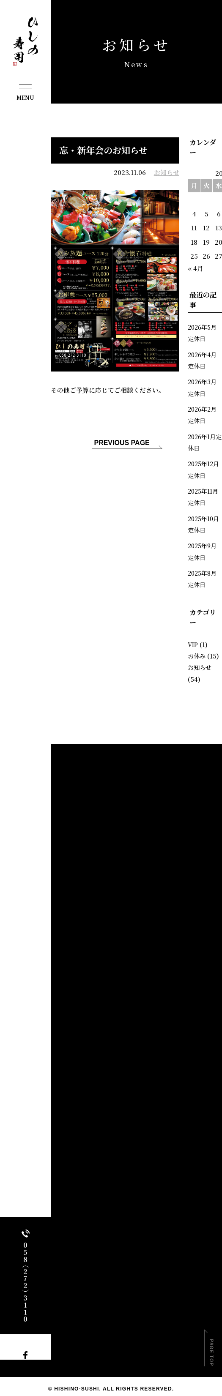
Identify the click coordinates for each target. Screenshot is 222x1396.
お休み (197, 652)
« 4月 (195, 268)
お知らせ (166, 172)
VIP (193, 641)
